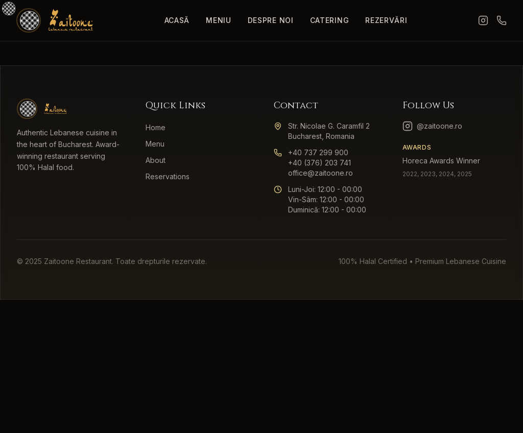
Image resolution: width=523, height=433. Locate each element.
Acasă (177, 20)
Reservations (167, 176)
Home (155, 127)
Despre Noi (271, 20)
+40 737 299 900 (318, 152)
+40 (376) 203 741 (319, 162)
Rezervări (386, 20)
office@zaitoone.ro (320, 173)
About (155, 160)
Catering (329, 20)
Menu (155, 143)
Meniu (218, 20)
